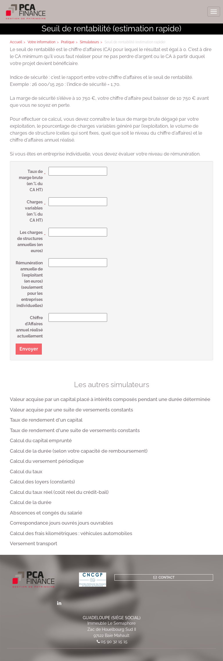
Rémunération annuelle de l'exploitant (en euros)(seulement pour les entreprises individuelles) (29, 284)
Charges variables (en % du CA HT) (34, 211)
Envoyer (28, 349)
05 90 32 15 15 (114, 641)
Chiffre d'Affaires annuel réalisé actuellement (29, 326)
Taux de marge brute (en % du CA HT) (31, 180)
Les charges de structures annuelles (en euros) (30, 241)
